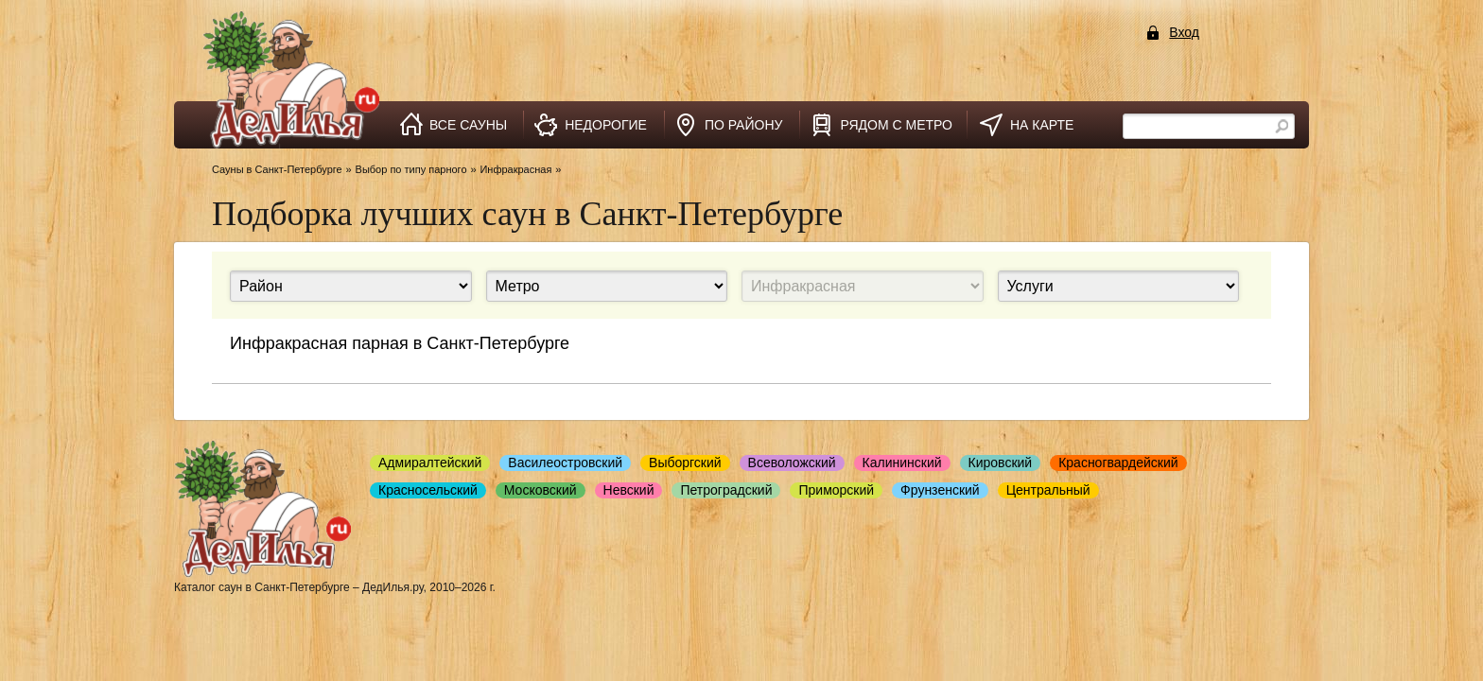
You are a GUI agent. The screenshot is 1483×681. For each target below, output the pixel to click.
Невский (628, 490)
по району (744, 124)
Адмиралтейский (429, 462)
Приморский (836, 490)
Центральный (1048, 490)
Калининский (902, 462)
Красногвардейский (1118, 462)
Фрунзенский (940, 490)
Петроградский (726, 490)
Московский (540, 490)
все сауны (468, 124)
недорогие (606, 124)
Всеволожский (792, 462)
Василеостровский (565, 462)
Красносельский (428, 490)
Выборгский (685, 462)
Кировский (1000, 462)
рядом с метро (896, 124)
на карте (1041, 124)
